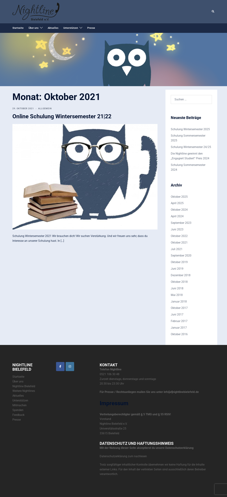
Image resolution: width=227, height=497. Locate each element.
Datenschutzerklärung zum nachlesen (123, 456)
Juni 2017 (177, 314)
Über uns (33, 27)
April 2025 (177, 203)
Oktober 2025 (179, 196)
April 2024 (177, 216)
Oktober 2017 (179, 308)
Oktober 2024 (179, 209)
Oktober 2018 (179, 281)
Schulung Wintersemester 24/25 (191, 147)
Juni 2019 (177, 268)
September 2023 (181, 223)
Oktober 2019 (179, 262)
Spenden (17, 410)
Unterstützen (70, 27)
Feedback (18, 415)
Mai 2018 (177, 295)
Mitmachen (19, 405)
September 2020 (181, 255)
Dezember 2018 (180, 275)
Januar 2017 (179, 327)
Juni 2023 (177, 229)
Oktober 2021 (179, 242)
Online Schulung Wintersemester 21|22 (61, 116)
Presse (91, 27)
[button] (213, 11)
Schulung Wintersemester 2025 (190, 129)
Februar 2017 (179, 321)
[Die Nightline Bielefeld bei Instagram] (70, 366)
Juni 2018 (177, 288)
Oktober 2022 (179, 236)
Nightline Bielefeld (23, 386)
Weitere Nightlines (23, 391)
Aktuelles (53, 27)
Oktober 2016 (179, 334)
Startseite (18, 27)
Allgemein (45, 108)
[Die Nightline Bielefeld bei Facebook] (60, 366)
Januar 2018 (179, 301)
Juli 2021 (176, 249)
